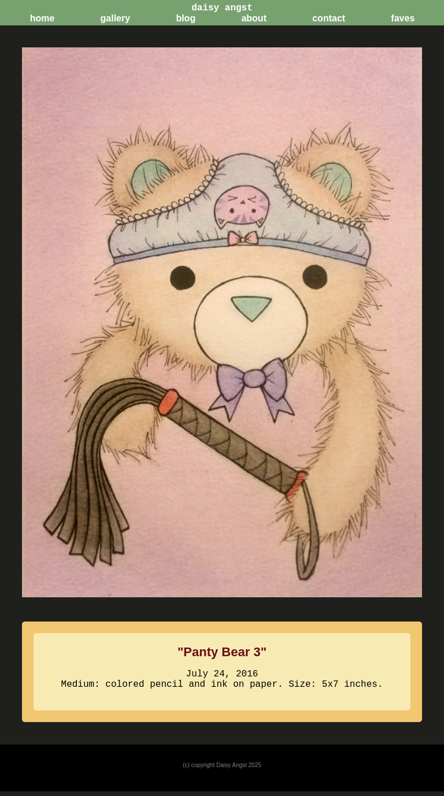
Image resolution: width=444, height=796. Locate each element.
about (254, 18)
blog (185, 18)
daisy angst (222, 7)
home (42, 18)
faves (403, 18)
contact (328, 18)
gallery (116, 18)
